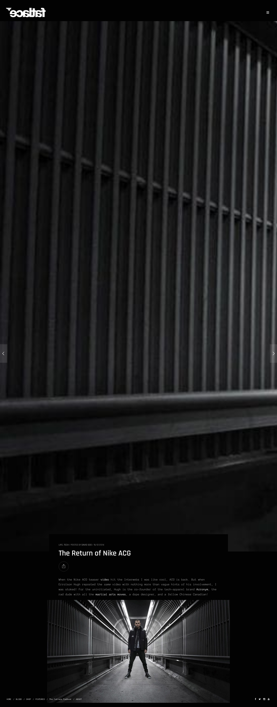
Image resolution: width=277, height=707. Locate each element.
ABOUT (79, 699)
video (105, 579)
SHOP (28, 699)
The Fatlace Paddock (60, 699)
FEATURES (40, 699)
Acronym (202, 589)
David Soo (87, 544)
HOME (9, 699)
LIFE (61, 544)
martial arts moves (111, 594)
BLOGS (19, 699)
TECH (66, 544)
